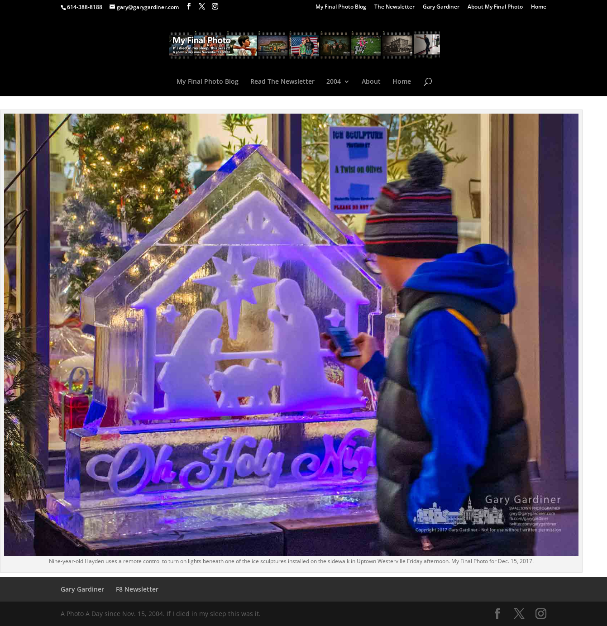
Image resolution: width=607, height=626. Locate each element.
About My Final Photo (495, 7)
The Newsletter (394, 7)
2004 (333, 82)
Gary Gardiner (441, 7)
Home (538, 7)
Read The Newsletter (282, 82)
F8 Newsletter (137, 589)
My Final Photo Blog (340, 7)
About (371, 82)
